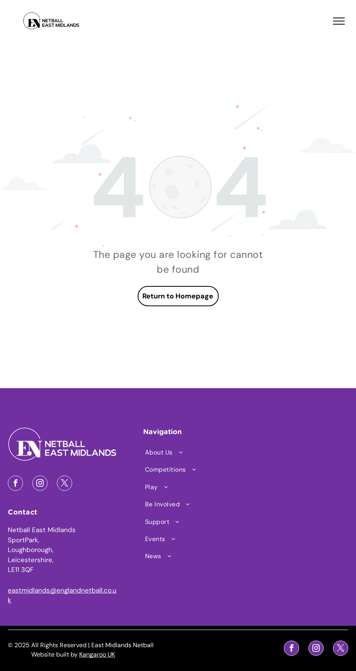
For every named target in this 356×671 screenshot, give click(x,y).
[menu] (339, 21)
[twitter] (64, 484)
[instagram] (40, 484)
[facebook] (15, 484)
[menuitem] (184, 452)
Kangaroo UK (97, 654)
